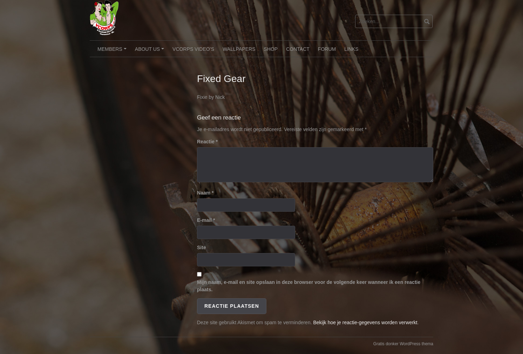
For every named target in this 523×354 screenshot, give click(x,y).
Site (201, 247)
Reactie (207, 141)
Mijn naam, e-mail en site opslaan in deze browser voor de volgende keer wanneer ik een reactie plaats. (308, 285)
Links (351, 49)
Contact (298, 49)
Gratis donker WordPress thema (403, 343)
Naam (205, 193)
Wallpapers (239, 49)
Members (112, 51)
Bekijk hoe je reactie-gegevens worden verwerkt (365, 322)
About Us (150, 51)
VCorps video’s (193, 49)
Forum (327, 49)
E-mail (206, 220)
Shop (271, 49)
